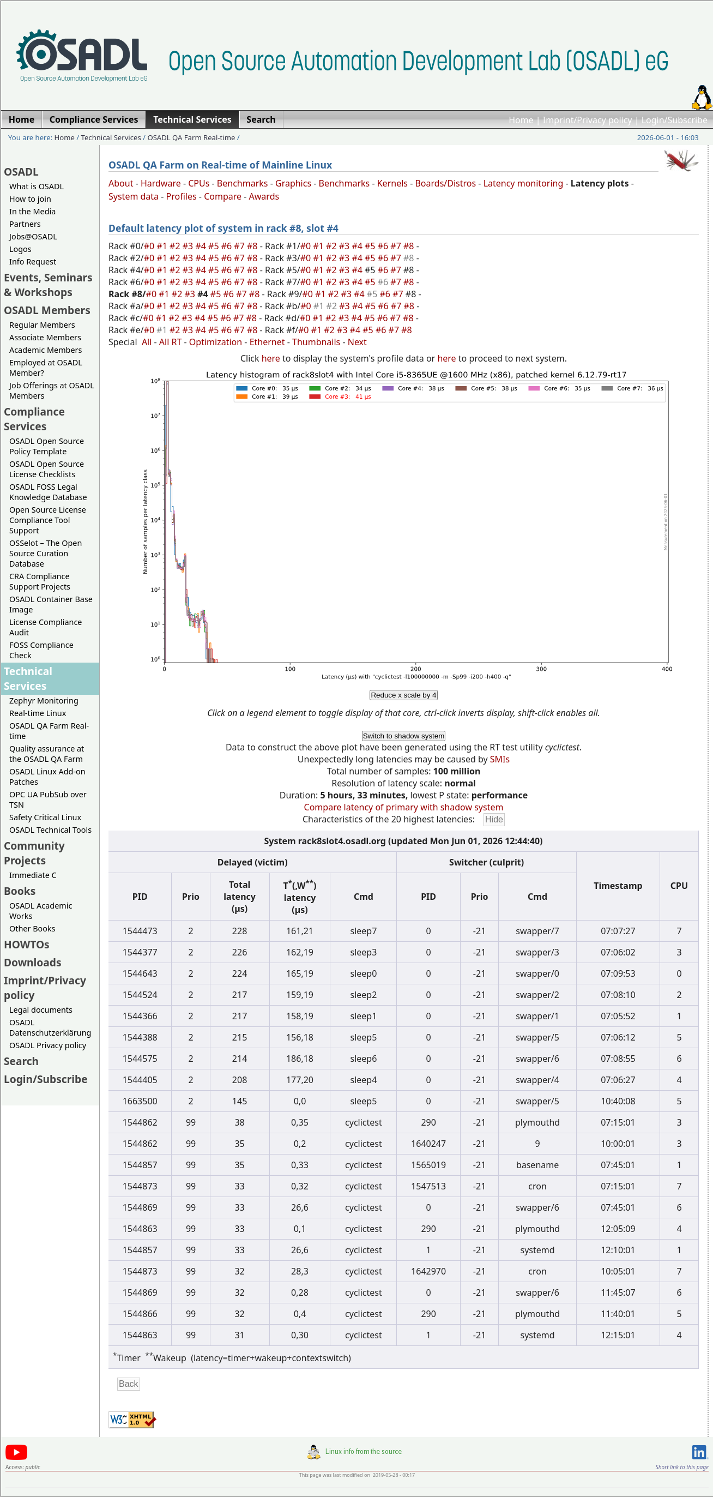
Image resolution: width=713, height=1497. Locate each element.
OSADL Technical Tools (50, 830)
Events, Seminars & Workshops (48, 284)
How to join (30, 199)
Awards (264, 196)
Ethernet (267, 342)
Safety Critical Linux (45, 817)
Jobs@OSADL (33, 236)
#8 (253, 246)
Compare (222, 196)
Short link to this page (682, 1467)
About (120, 183)
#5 (214, 246)
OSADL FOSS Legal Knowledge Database (48, 492)
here (271, 358)
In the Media (32, 211)
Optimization (215, 342)
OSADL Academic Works (40, 910)
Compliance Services (34, 419)
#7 (240, 246)
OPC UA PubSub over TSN (48, 799)
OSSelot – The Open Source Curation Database (45, 553)
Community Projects (34, 853)
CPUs (198, 183)
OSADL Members (47, 310)
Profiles (181, 196)
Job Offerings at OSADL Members (51, 390)
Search (21, 1061)
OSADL (21, 171)
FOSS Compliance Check (41, 650)
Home (521, 120)
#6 (227, 246)
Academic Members (45, 350)
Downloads (33, 962)
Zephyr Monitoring (43, 700)
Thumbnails (316, 342)
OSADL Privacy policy (47, 1045)
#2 (176, 246)
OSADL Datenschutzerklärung (50, 1027)
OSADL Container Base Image (51, 604)
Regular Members (42, 325)
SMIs (500, 759)
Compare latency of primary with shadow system (404, 807)
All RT (170, 342)
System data (133, 196)
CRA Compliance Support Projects (39, 581)
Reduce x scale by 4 (403, 695)
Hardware (161, 183)
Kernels (392, 183)
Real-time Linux (37, 713)
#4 (201, 246)
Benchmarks (242, 183)
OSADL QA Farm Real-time (191, 137)
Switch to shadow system (404, 736)
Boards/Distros (445, 183)
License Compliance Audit (45, 627)
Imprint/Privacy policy (587, 120)
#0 (150, 246)
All (147, 342)
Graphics (293, 183)
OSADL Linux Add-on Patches (47, 776)
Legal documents (40, 1010)
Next (357, 342)
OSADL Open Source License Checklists (46, 469)
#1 (163, 246)
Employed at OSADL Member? (45, 367)
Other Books (32, 928)
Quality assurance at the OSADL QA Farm (46, 753)
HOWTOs (27, 944)
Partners (25, 224)
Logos (20, 249)
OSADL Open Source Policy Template (46, 446)
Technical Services (111, 137)
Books (19, 890)
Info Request (32, 261)
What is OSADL (36, 186)
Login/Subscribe (675, 120)
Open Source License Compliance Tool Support (47, 520)
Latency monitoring (524, 183)
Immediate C (33, 875)
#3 (189, 246)
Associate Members (45, 337)
